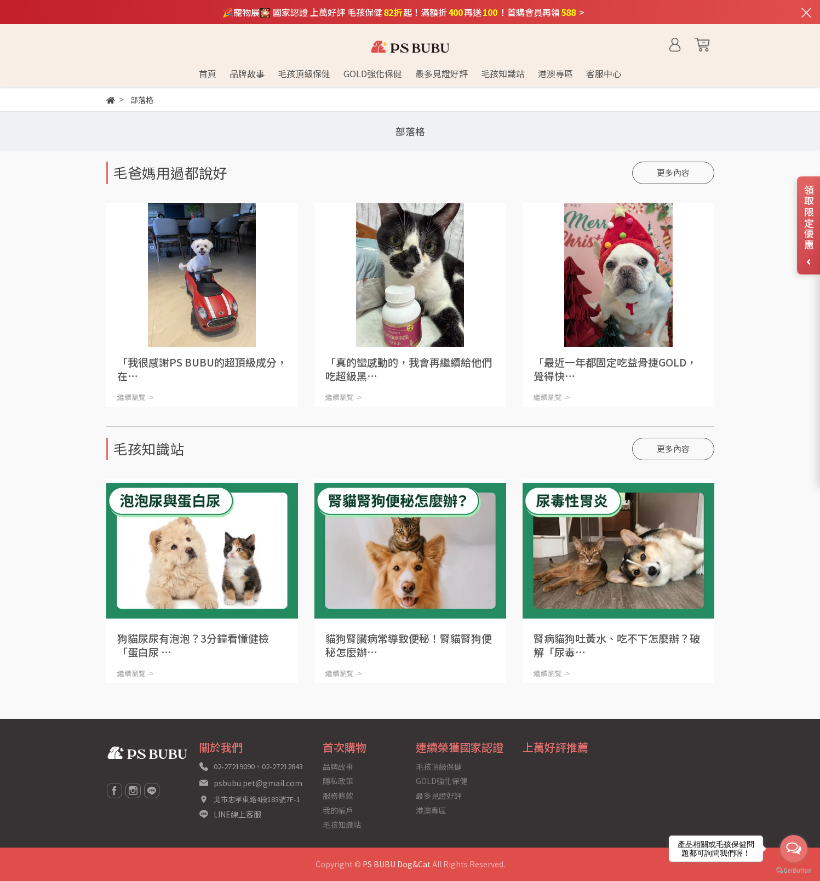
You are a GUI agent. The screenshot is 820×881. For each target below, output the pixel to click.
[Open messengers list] (793, 848)
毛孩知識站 (342, 824)
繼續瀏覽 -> (135, 397)
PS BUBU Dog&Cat (397, 864)
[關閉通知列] (806, 12)
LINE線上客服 (237, 814)
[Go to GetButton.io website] (793, 869)
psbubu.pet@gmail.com (258, 782)
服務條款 (338, 795)
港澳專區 (431, 810)
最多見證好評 (439, 795)
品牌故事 (338, 766)
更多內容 (673, 172)
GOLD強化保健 (441, 780)
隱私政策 (338, 780)
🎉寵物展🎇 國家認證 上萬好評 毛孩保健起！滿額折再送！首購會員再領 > (403, 12)
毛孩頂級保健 (439, 766)
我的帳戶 (338, 810)
